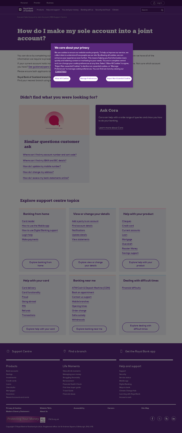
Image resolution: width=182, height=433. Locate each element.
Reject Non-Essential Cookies (119, 78)
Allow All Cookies (62, 78)
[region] (92, 65)
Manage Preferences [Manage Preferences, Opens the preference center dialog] (88, 78)
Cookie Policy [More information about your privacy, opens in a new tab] (60, 72)
